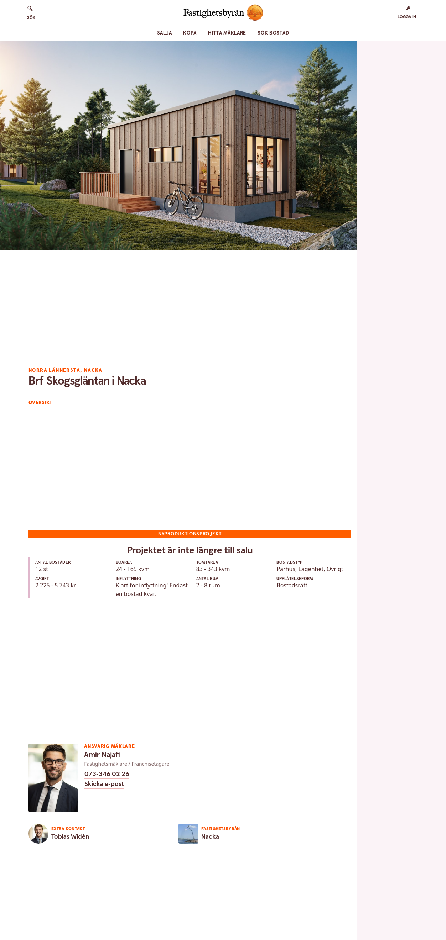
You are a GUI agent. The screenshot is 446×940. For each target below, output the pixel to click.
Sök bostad (273, 33)
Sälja (164, 33)
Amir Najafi (102, 755)
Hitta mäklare (227, 33)
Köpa (190, 33)
